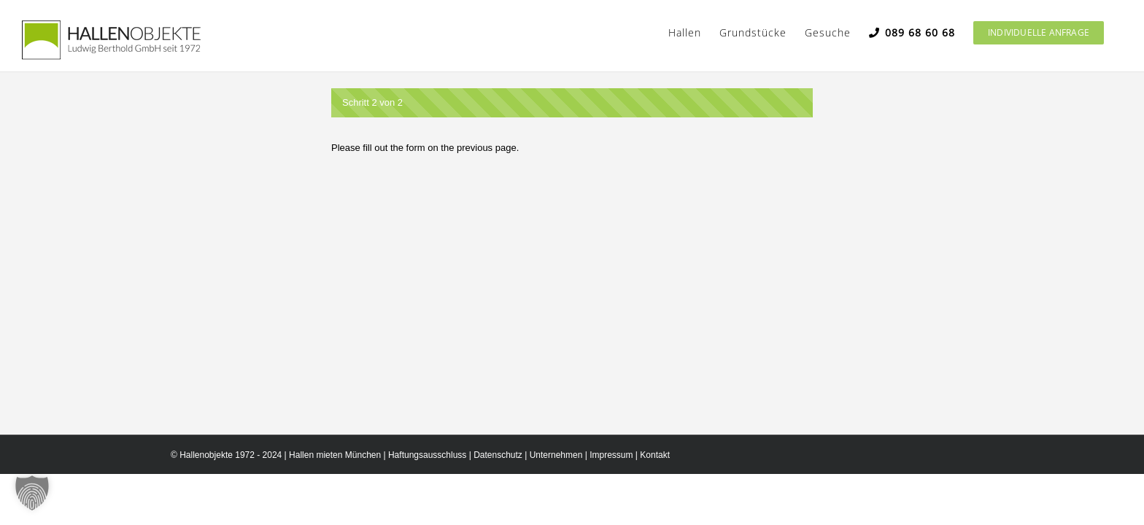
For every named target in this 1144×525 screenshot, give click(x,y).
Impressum (611, 455)
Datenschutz (498, 455)
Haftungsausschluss (427, 455)
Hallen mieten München (335, 455)
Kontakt (655, 455)
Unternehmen (556, 455)
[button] (32, 493)
